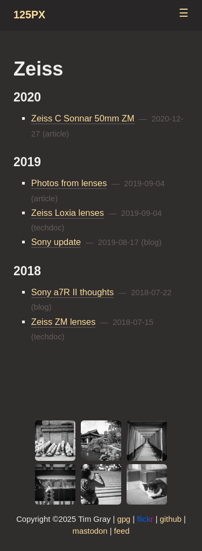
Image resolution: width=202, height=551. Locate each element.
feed (122, 531)
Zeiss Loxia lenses (67, 212)
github (171, 519)
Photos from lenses (69, 183)
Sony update (56, 242)
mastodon (90, 531)
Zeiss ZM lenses (63, 321)
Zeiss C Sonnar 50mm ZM (83, 118)
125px (29, 15)
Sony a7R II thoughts (72, 292)
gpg (123, 519)
